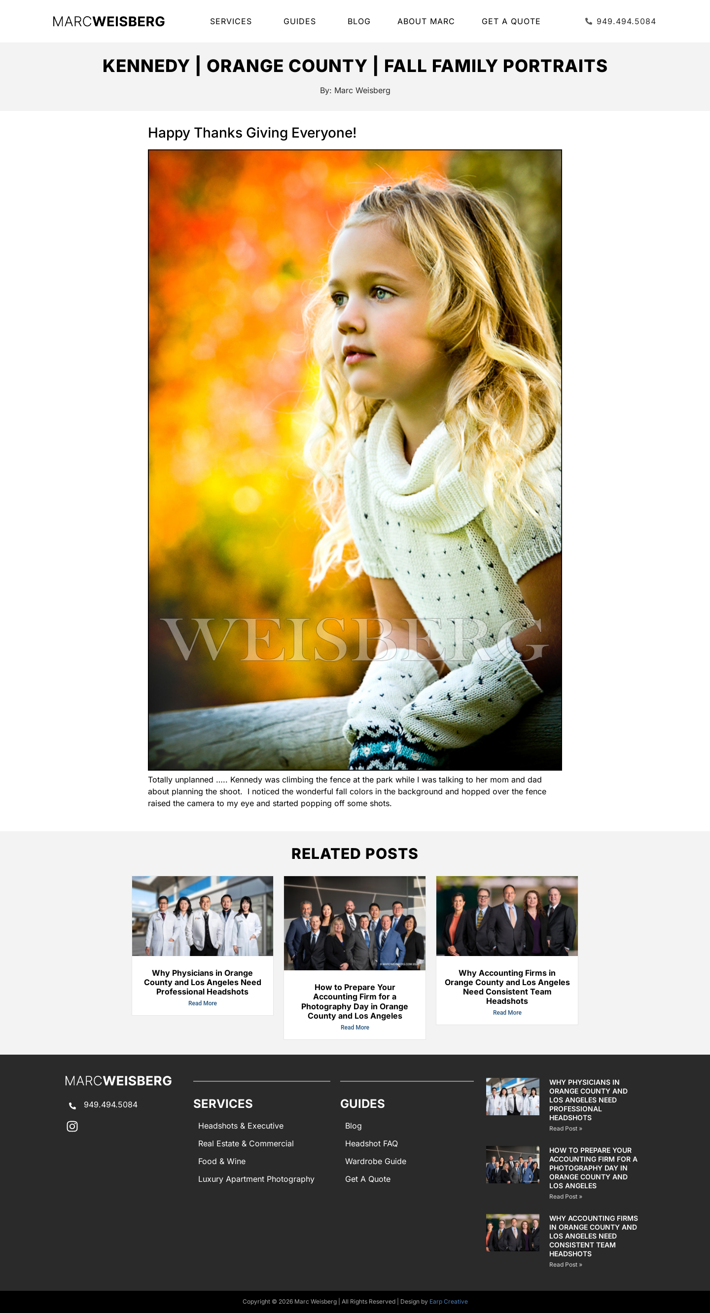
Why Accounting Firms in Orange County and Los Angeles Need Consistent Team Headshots (507, 987)
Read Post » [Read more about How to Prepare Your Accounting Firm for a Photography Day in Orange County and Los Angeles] (565, 1196)
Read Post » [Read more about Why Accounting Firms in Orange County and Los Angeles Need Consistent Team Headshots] (565, 1264)
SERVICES (233, 21)
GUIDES (302, 21)
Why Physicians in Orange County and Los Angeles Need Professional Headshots (202, 982)
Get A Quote (511, 21)
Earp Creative (448, 1301)
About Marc (426, 21)
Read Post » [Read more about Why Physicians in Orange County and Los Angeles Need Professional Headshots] (565, 1128)
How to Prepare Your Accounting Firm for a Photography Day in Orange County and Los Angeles (354, 1001)
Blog (359, 21)
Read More (202, 1003)
